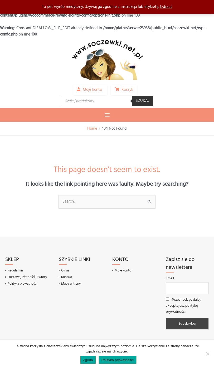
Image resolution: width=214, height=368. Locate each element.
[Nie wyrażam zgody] (207, 353)
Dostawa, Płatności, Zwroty (27, 277)
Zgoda (88, 360)
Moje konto (123, 270)
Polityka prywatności (22, 283)
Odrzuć (166, 7)
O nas (65, 270)
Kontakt (66, 277)
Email (170, 278)
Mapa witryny (71, 283)
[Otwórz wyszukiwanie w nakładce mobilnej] (107, 101)
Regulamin (15, 270)
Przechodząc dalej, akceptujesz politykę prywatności (183, 306)
